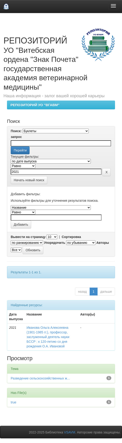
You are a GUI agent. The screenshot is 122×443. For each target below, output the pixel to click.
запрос (16, 137)
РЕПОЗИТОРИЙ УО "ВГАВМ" (34, 105)
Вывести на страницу (28, 237)
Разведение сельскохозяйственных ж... (40, 378)
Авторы (102, 243)
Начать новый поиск (29, 180)
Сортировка (71, 237)
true (13, 402)
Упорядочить (54, 243)
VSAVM (69, 432)
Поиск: (16, 131)
